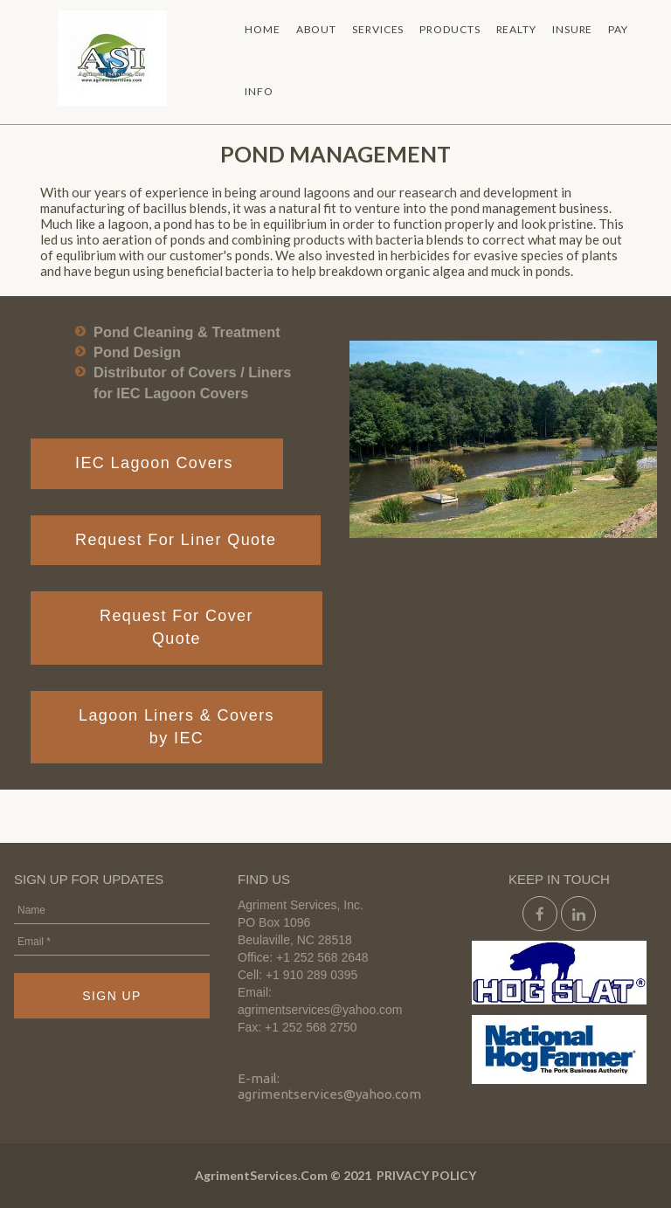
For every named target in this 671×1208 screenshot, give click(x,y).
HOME (262, 29)
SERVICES (378, 29)
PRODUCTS (449, 29)
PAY (618, 29)
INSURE (572, 29)
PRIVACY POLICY (426, 1175)
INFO (259, 91)
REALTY (516, 29)
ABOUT (316, 29)
